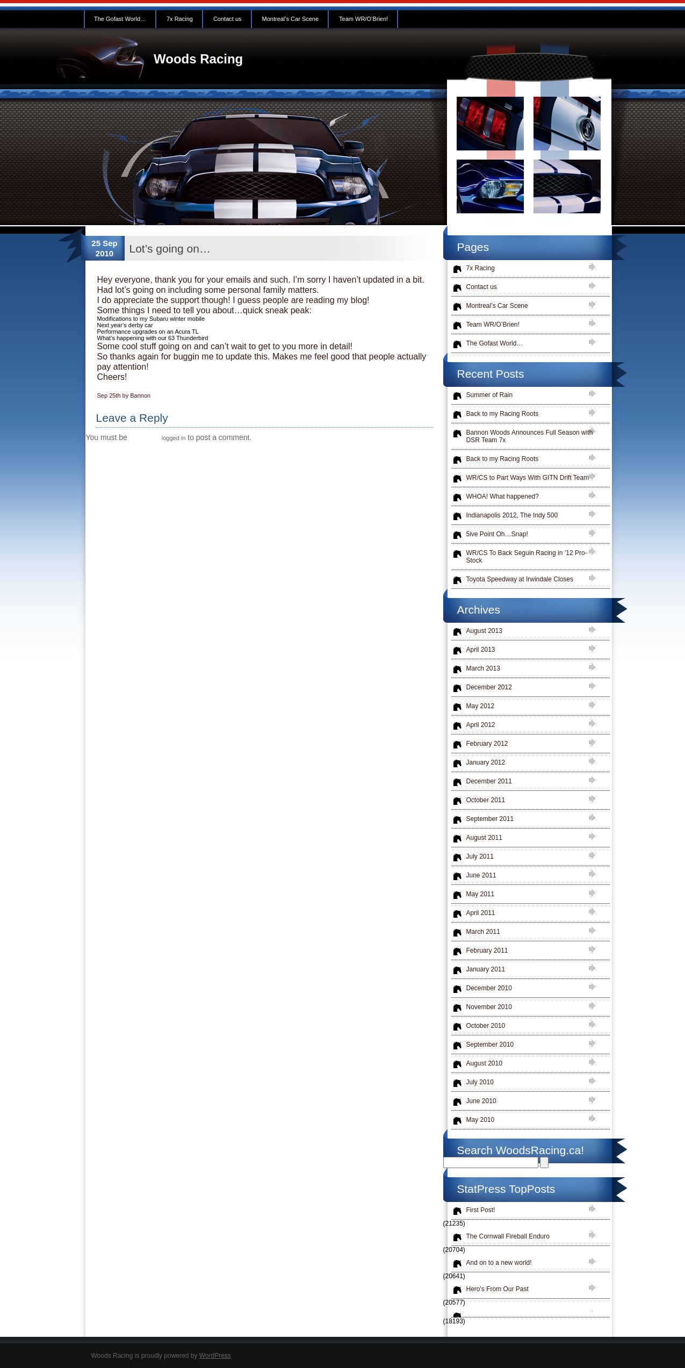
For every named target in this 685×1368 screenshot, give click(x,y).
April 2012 (480, 725)
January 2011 (486, 969)
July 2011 (480, 856)
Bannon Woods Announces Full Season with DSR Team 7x (529, 436)
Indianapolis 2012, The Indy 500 (512, 515)
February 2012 (487, 743)
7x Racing (180, 19)
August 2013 (484, 631)
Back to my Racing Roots (502, 413)
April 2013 (480, 649)
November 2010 (489, 1007)
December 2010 (489, 988)
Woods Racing (198, 59)
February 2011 (487, 950)
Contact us (227, 19)
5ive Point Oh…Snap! (497, 534)
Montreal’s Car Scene (290, 19)
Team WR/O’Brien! (363, 19)
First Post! (480, 1210)
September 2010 (490, 1044)
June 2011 (481, 875)
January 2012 (486, 762)
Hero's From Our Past (497, 1289)
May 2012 (480, 706)
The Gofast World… (120, 19)
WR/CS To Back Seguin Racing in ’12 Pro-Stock (526, 556)
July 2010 (480, 1082)
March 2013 (483, 668)
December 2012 (489, 687)
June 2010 (481, 1101)
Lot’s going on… (170, 248)
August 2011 (484, 837)
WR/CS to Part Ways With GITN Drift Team (527, 477)
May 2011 (480, 894)
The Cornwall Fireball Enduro (508, 1236)
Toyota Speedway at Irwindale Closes (519, 579)
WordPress (215, 1355)
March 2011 (483, 931)
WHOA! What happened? (502, 496)
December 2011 (489, 781)
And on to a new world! (499, 1262)
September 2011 (490, 819)
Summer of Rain (489, 395)
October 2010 (486, 1025)
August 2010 (484, 1063)
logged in (174, 438)
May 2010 (480, 1120)
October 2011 (486, 800)
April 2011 (480, 913)
